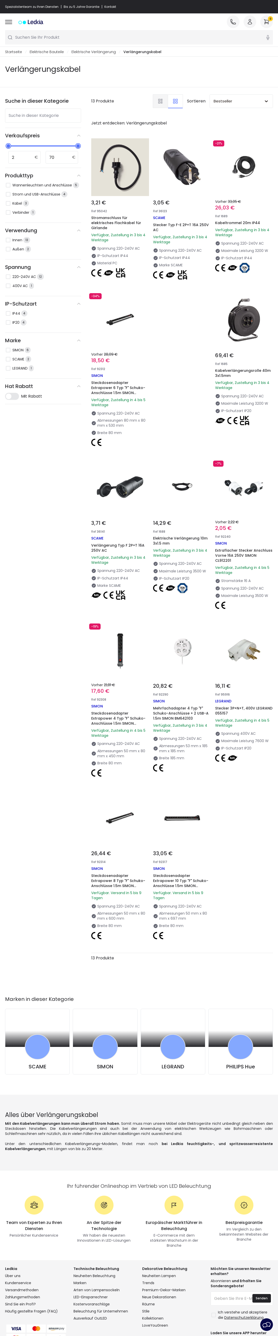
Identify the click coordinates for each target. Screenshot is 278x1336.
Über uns (13, 1276)
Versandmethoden (22, 1290)
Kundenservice (18, 1283)
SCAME (37, 1066)
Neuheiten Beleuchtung (94, 1276)
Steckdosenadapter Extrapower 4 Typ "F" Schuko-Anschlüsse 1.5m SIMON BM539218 (118, 721)
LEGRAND (173, 1066)
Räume (148, 1304)
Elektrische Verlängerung (93, 52)
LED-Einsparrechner (90, 1297)
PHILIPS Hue (240, 1066)
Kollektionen (152, 1318)
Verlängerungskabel (142, 52)
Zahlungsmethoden (22, 1297)
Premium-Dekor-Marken (164, 1290)
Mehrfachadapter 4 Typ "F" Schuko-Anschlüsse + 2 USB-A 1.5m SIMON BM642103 (181, 713)
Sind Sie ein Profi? (20, 1304)
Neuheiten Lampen (159, 1276)
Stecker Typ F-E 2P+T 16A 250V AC (181, 228)
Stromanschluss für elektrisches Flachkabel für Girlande (116, 223)
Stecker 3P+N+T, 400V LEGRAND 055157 (243, 711)
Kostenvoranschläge (91, 1304)
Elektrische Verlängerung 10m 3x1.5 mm (180, 541)
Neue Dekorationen (159, 1297)
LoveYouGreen (155, 1325)
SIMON (105, 1066)
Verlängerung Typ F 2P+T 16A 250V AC (117, 548)
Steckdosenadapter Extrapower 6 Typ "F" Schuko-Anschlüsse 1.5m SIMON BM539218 (118, 390)
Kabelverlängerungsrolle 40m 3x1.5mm (243, 373)
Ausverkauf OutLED (90, 1318)
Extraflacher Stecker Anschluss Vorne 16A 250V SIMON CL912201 (243, 555)
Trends (148, 1283)
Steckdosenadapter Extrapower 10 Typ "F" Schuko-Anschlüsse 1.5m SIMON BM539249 (180, 883)
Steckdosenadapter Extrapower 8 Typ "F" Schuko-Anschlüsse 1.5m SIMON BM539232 (118, 883)
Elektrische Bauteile (47, 52)
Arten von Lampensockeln (96, 1290)
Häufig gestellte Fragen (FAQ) (31, 1311)
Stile (146, 1311)
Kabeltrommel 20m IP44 (237, 223)
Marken (79, 1283)
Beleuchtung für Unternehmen (100, 1311)
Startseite (13, 52)
